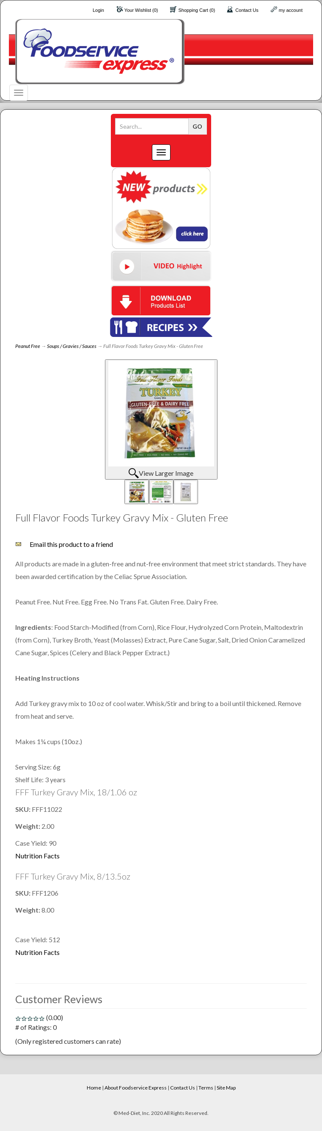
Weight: (28, 826)
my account (291, 10)
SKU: (23, 809)
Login (98, 10)
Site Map (226, 1087)
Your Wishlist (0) (141, 10)
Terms (205, 1087)
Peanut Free (27, 346)
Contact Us (246, 10)
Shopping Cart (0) (197, 10)
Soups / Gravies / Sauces (71, 346)
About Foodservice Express (136, 1087)
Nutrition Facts (37, 856)
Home (94, 1087)
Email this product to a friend (71, 544)
